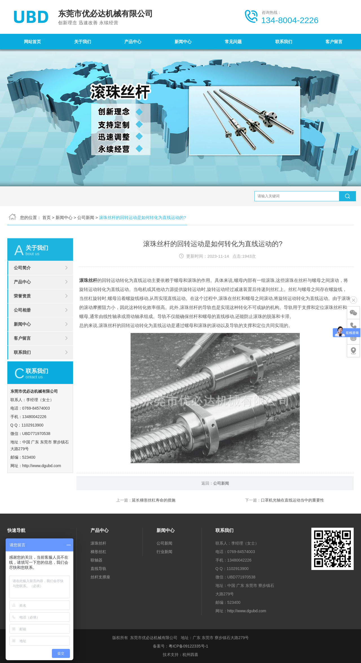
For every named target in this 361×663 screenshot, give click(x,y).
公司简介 (22, 290)
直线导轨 (98, 568)
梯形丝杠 (98, 551)
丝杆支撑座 (100, 577)
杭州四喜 (190, 654)
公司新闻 (85, 195)
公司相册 (22, 333)
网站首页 (32, 41)
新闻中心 (183, 41)
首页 (46, 195)
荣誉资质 (22, 319)
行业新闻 (164, 551)
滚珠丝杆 (88, 303)
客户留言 (333, 41)
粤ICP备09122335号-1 (188, 646)
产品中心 (132, 41)
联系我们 (283, 41)
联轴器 (96, 560)
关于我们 (82, 41)
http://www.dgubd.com (246, 611)
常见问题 (233, 41)
